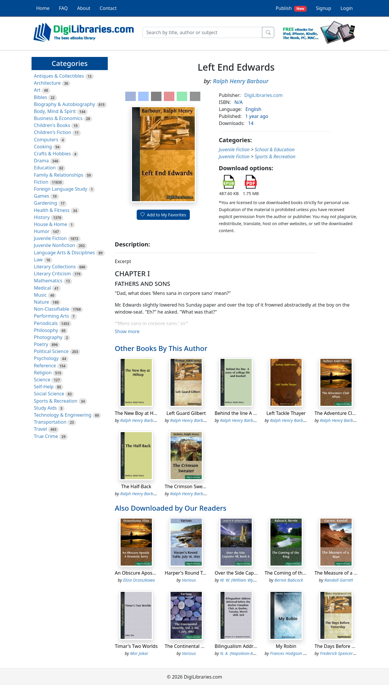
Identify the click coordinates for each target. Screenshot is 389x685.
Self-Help (43, 386)
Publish (291, 8)
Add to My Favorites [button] (163, 215)
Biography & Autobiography (64, 104)
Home (43, 8)
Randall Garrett (338, 580)
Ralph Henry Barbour (241, 81)
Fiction (41, 182)
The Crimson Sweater (188, 486)
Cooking (43, 146)
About (83, 8)
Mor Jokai (139, 653)
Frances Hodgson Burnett (293, 653)
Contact (108, 8)
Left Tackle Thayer (286, 413)
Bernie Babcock (289, 580)
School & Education (275, 149)
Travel (40, 429)
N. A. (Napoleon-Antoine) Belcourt (251, 653)
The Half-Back (136, 486)
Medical (42, 288)
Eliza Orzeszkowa (139, 580)
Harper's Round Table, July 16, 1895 (203, 573)
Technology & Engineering (62, 415)
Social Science (49, 393)
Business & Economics (58, 118)
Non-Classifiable (51, 309)
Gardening (45, 203)
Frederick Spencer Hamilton (345, 653)
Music (40, 295)
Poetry (41, 344)
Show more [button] (127, 331)
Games (41, 196)
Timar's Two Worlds (136, 646)
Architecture (47, 83)
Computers (46, 139)
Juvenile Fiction (50, 238)
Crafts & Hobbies (52, 153)
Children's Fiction (52, 132)
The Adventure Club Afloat (343, 413)
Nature (41, 302)
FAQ (63, 8)
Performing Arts (51, 316)
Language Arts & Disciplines (64, 252)
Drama (41, 160)
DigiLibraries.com (263, 95)
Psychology (46, 358)
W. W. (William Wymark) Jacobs (248, 580)
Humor (41, 231)
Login (347, 8)
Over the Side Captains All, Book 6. (252, 573)
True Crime (46, 436)
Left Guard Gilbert (186, 413)
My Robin (286, 646)
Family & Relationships (58, 175)
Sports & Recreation (55, 401)
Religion (43, 372)
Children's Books (52, 125)
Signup (323, 8)
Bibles (40, 97)
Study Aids (45, 408)
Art (37, 90)
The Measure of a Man (339, 573)
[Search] (202, 32)
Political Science (51, 351)
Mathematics (48, 280)
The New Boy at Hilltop (139, 413)
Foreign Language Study (60, 189)
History (42, 217)
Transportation (50, 422)
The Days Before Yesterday (344, 646)
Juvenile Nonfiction (54, 245)
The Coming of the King (290, 573)
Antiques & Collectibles (59, 76)
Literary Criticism (52, 273)
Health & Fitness (52, 210)
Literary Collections (55, 266)
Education (45, 167)
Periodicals (46, 323)
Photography (48, 337)
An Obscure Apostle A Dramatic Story (155, 573)
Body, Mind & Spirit (55, 111)
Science (42, 379)
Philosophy (46, 330)
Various (189, 580)
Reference (45, 365)
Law (38, 259)
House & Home (50, 224)
